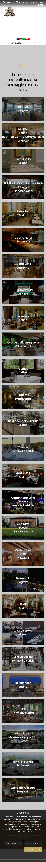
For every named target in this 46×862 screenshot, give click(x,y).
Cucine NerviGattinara (23, 239)
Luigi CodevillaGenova (23, 292)
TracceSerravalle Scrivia (23, 449)
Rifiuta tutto (33, 843)
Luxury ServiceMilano (23, 632)
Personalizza (13, 843)
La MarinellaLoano (23, 685)
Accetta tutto (33, 849)
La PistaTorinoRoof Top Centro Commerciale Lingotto (23, 135)
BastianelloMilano (23, 161)
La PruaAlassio (23, 109)
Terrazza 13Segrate (23, 580)
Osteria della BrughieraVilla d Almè (23, 344)
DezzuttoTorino (23, 213)
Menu (39, 5)
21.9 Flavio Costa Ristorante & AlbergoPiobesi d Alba (23, 187)
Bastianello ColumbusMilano (23, 423)
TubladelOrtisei (23, 370)
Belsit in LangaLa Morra (23, 763)
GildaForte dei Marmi (23, 711)
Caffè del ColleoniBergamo (23, 790)
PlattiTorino (23, 606)
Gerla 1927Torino (23, 475)
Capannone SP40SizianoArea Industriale (23, 501)
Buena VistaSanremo (23, 266)
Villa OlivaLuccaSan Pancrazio (23, 528)
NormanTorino (23, 318)
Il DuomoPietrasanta (23, 397)
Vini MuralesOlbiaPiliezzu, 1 (23, 554)
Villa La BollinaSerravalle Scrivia (23, 659)
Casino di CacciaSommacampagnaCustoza (23, 737)
